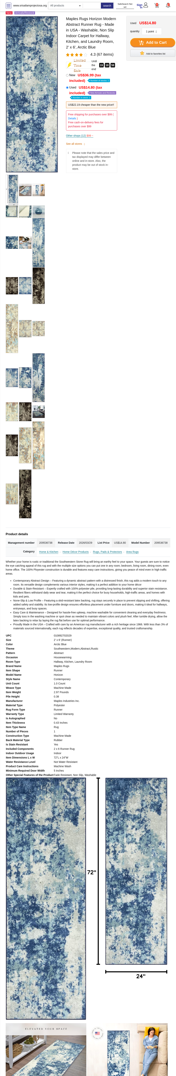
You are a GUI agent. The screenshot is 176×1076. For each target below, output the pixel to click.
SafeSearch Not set (125, 5)
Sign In (139, 6)
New (89, 78)
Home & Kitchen (48, 551)
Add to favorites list (152, 53)
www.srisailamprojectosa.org (30, 5)
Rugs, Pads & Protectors (107, 551)
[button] (168, 5)
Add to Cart (153, 42)
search (107, 5)
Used (92, 92)
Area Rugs (132, 551)
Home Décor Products (76, 551)
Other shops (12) (79, 135)
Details (72, 118)
